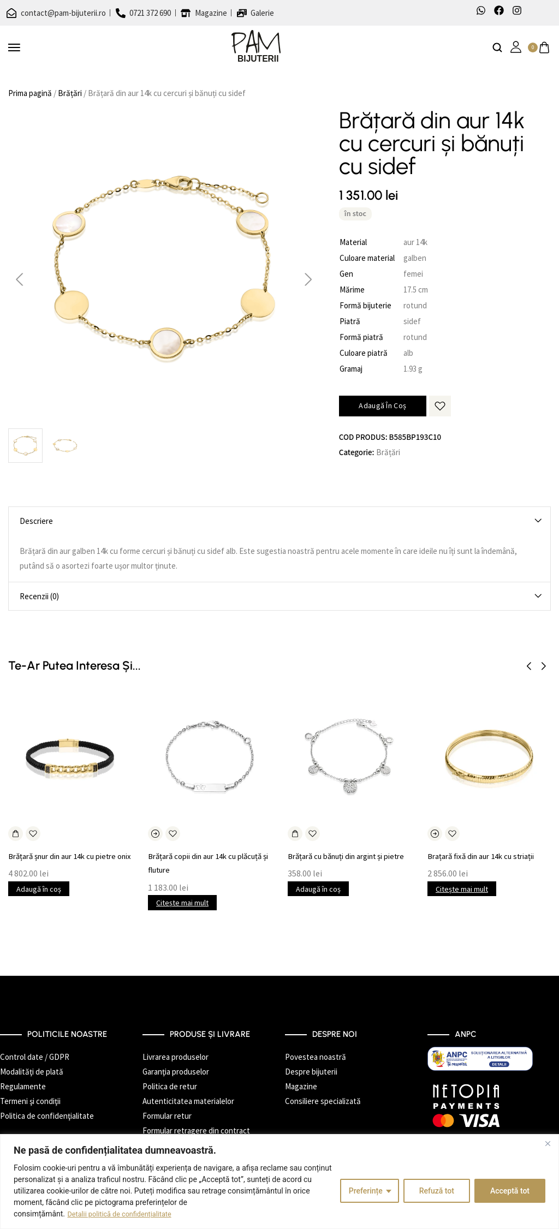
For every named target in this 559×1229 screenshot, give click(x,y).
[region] (279, 1181)
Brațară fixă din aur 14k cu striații (487, 855)
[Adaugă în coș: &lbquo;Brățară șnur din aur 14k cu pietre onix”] (15, 833)
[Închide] (547, 1143)
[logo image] (256, 46)
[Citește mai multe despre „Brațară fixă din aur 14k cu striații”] (434, 833)
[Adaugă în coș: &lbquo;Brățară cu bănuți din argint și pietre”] (295, 833)
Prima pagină (30, 93)
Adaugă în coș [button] (38, 903)
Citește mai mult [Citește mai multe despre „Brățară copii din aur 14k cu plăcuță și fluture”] (182, 903)
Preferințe (366, 1190)
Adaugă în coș (382, 405)
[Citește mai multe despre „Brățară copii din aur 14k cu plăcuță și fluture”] (155, 833)
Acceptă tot (510, 1190)
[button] (528, 666)
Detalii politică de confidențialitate (125, 1213)
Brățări (70, 93)
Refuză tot (436, 1190)
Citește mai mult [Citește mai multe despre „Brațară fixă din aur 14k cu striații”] (462, 889)
